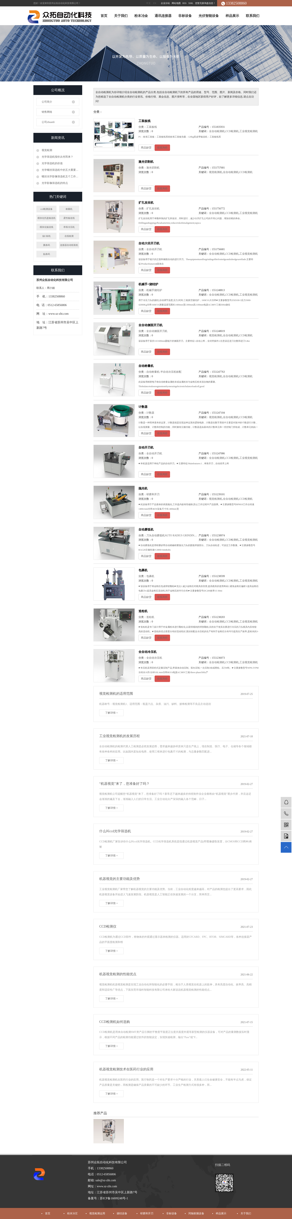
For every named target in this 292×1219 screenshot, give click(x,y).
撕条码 (46, 245)
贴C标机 (46, 236)
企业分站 (165, 3)
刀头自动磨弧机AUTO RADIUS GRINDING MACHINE (177, 535)
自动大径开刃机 (149, 243)
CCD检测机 (232, 131)
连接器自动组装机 (69, 245)
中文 (148, 3)
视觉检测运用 (97, 1213)
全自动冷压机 (147, 651)
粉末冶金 (141, 16)
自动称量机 (146, 365)
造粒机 (143, 611)
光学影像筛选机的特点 (54, 183)
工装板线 (144, 121)
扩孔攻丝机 (146, 202)
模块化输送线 (46, 227)
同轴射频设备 (196, 1213)
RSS (184, 3)
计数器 (143, 406)
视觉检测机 (215, 172)
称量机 (69, 209)
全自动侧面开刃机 (150, 325)
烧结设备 (122, 1213)
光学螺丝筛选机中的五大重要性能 (60, 170)
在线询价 (162, 147)
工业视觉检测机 (248, 131)
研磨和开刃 (153, 494)
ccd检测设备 (46, 209)
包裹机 (143, 570)
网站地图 (176, 3)
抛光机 (143, 488)
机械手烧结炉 (154, 290)
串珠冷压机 (69, 227)
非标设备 (185, 16)
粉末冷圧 (72, 1213)
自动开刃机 (146, 447)
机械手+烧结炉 (148, 284)
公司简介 (47, 101)
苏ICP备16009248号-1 (114, 1198)
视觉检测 (46, 150)
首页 (104, 16)
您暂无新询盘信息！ (205, 3)
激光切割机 (146, 161)
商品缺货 (146, 147)
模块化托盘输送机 (47, 218)
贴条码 (46, 254)
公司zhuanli (48, 122)
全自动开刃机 (154, 249)
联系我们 (252, 16)
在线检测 (69, 236)
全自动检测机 (217, 131)
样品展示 (232, 16)
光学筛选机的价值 (52, 163)
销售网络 (47, 112)
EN (154, 3)
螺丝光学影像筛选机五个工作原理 (60, 176)
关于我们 (121, 16)
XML (190, 3)
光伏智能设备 (209, 16)
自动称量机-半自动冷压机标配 (163, 371)
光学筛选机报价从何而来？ (57, 156)
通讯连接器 (163, 16)
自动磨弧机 (146, 529)
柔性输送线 (69, 218)
